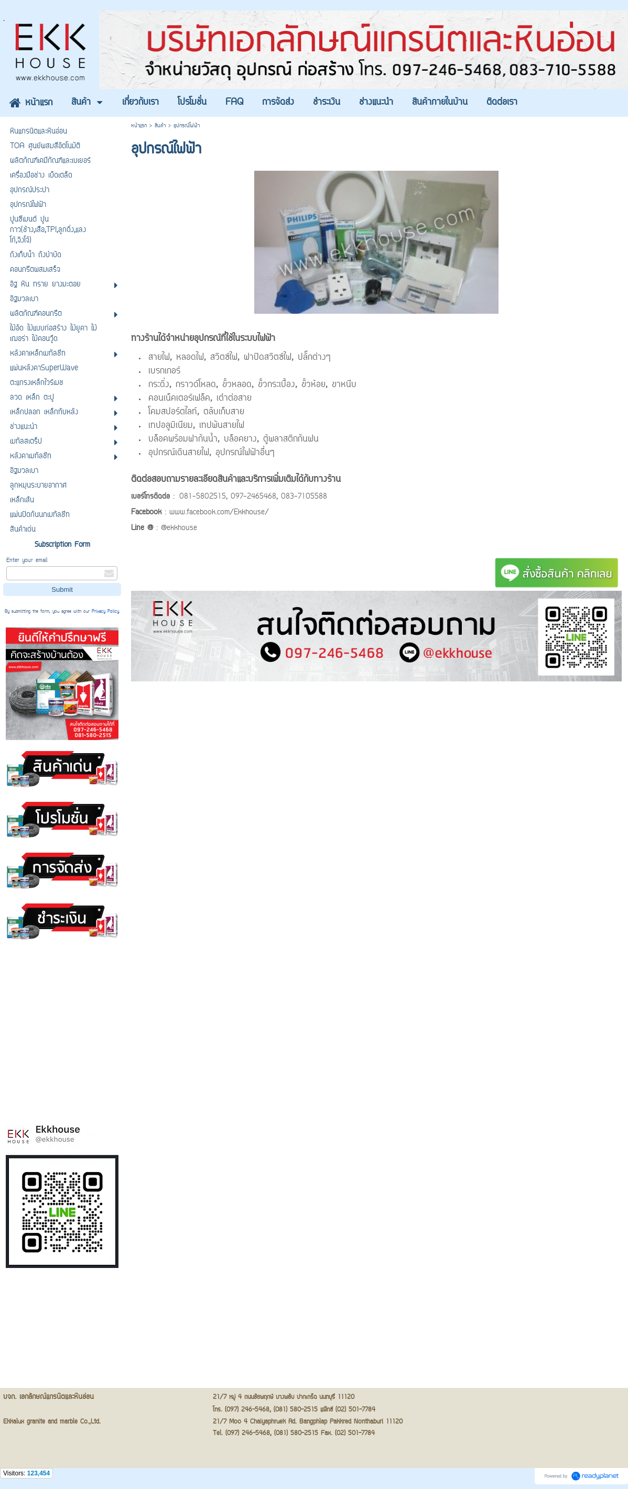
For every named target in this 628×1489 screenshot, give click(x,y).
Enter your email (26, 561)
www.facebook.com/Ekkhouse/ (219, 513)
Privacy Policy (105, 612)
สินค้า (160, 126)
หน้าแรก (139, 126)
